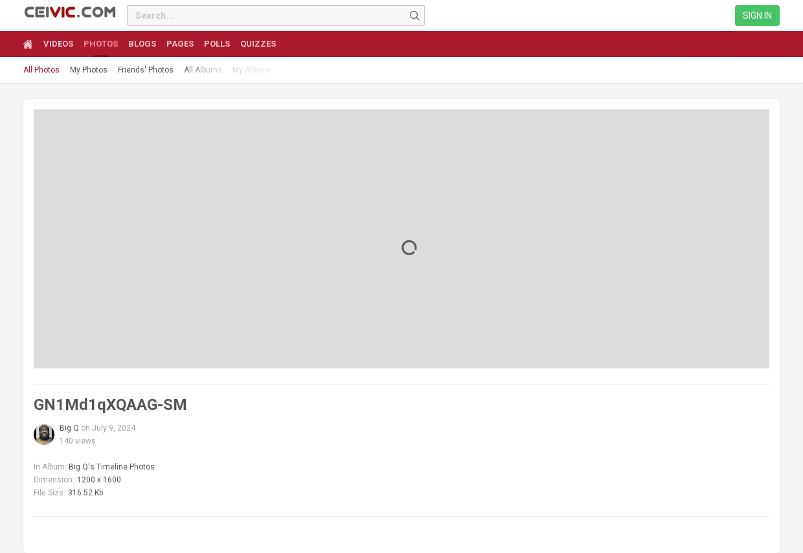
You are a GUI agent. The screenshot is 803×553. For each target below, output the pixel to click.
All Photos (41, 69)
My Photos (88, 69)
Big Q (69, 428)
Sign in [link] (757, 15)
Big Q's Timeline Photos (112, 466)
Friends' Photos (146, 69)
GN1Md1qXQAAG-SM (110, 405)
